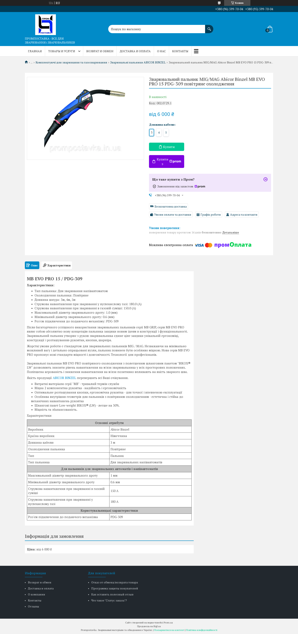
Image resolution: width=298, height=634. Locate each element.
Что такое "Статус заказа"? (109, 600)
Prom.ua (168, 622)
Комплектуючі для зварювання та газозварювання (71, 62)
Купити (169, 147)
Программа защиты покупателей (114, 588)
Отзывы (33, 606)
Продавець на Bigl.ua (149, 626)
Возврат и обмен (99, 51)
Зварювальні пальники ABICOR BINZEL (138, 62)
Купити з (169, 161)
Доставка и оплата (135, 51)
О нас (161, 51)
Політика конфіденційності (201, 630)
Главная (35, 51)
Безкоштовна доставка (171, 206)
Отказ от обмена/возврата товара (114, 582)
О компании (36, 594)
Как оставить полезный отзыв (112, 594)
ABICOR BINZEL (64, 378)
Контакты (180, 51)
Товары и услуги (61, 51)
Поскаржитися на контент (169, 630)
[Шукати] (209, 27)
